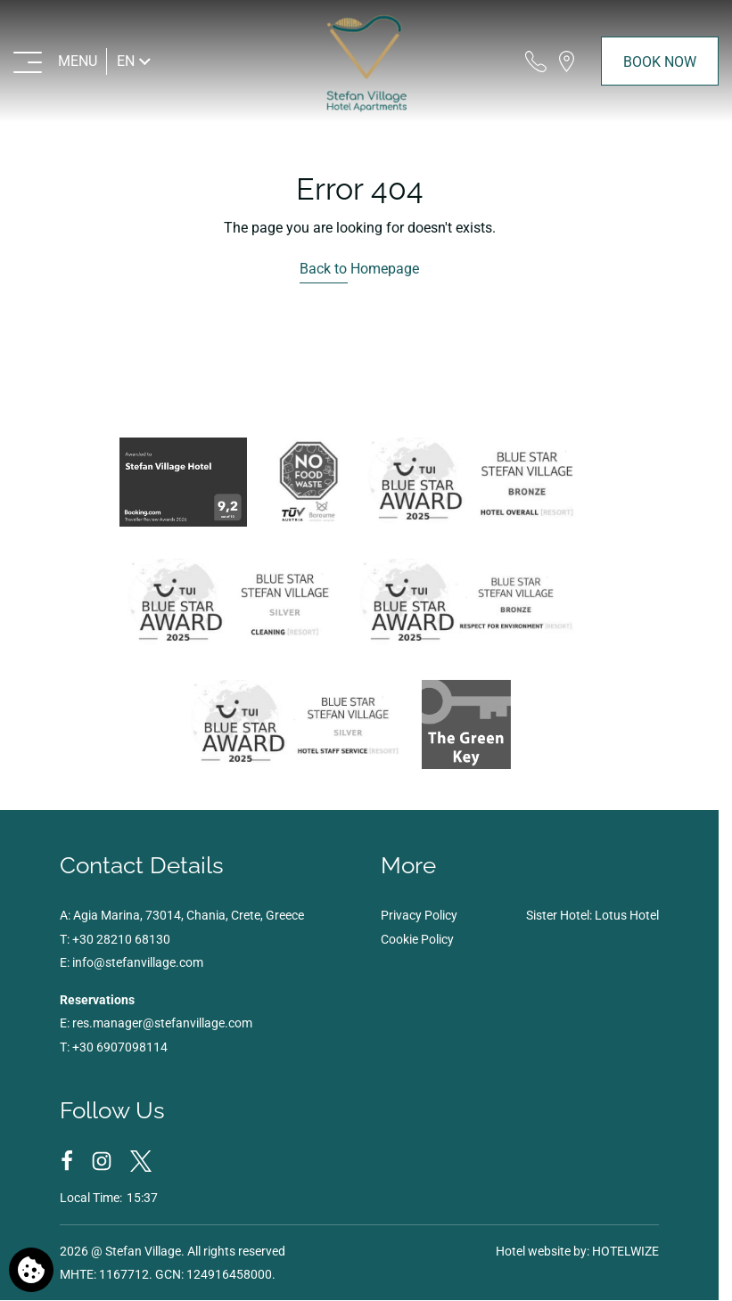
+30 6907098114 (120, 1047)
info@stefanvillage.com (137, 962)
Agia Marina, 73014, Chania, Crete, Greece (188, 915)
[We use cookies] (31, 1270)
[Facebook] (68, 1160)
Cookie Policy (417, 939)
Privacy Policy (419, 915)
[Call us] (536, 61)
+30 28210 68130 (121, 939)
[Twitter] (140, 1160)
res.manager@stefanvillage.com (162, 1023)
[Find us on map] (566, 61)
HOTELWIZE (625, 1251)
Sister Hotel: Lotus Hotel (592, 915)
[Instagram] (103, 1160)
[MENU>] (56, 61)
